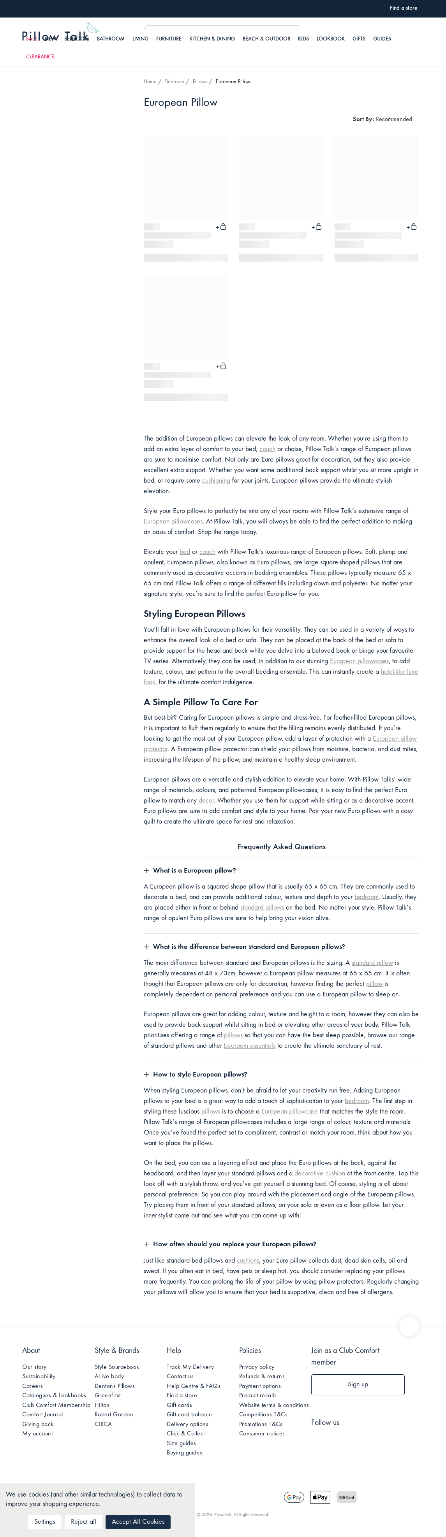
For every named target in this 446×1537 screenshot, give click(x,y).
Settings (44, 1522)
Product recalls (258, 1396)
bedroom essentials (249, 1046)
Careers (32, 1386)
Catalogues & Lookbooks (54, 1396)
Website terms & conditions (274, 1405)
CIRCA (103, 1424)
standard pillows (262, 908)
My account (37, 1434)
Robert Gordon (114, 1415)
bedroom (366, 897)
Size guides (181, 1443)
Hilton (102, 1405)
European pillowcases (173, 521)
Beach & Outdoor (266, 39)
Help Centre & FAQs (193, 1386)
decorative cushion (319, 1173)
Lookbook (331, 39)
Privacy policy (257, 1367)
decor (206, 801)
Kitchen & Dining (212, 39)
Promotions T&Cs (261, 1424)
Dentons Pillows (115, 1386)
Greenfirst (108, 1396)
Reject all (83, 1522)
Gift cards (179, 1405)
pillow (374, 984)
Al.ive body (109, 1377)
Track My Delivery (190, 1367)
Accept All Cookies (138, 1522)
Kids (303, 39)
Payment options (260, 1386)
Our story (34, 1367)
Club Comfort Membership (56, 1405)
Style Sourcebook (117, 1367)
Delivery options (187, 1424)
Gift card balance (189, 1415)
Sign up (358, 1384)
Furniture (169, 39)
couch (267, 449)
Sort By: (363, 119)
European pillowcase (289, 1111)
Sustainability (38, 1377)
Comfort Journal (42, 1415)
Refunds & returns (262, 1377)
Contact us (180, 1377)
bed (185, 552)
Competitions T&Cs (263, 1415)
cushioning (216, 481)
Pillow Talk (61, 33)
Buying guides (185, 1453)
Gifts (359, 39)
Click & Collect (186, 1434)
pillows (233, 1035)
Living (140, 39)
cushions (248, 1261)
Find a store (182, 1396)
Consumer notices (262, 1434)
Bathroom (111, 39)
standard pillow (372, 963)
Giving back (38, 1424)
